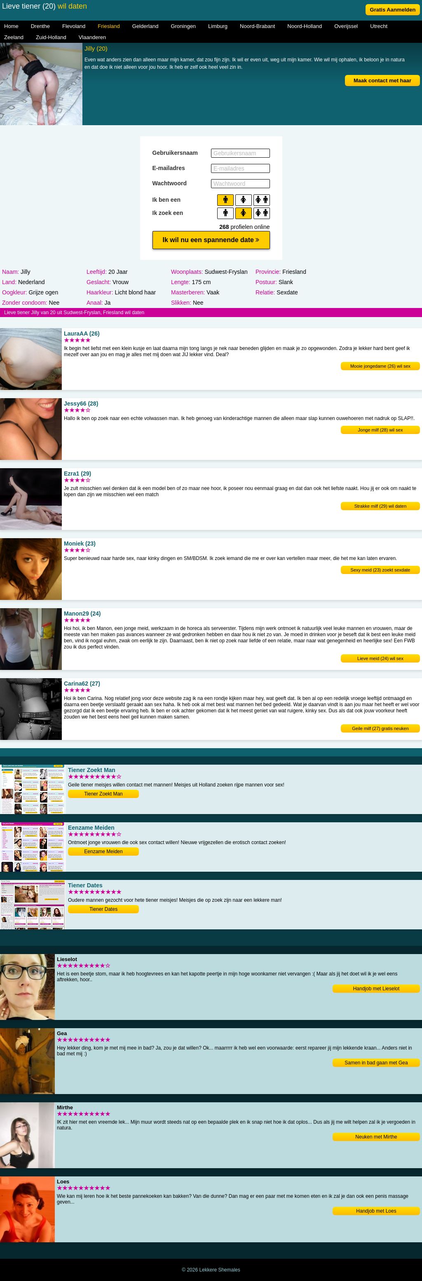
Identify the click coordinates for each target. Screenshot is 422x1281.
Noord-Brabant (257, 26)
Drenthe (40, 26)
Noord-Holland (304, 26)
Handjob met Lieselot (376, 989)
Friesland (109, 26)
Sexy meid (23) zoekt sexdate (380, 569)
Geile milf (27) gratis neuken (380, 728)
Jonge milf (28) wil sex (380, 429)
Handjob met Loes (376, 1211)
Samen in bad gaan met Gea (376, 1063)
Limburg (217, 26)
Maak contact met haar (382, 80)
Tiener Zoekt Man (103, 794)
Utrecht (378, 26)
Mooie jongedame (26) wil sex (380, 366)
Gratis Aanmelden (393, 10)
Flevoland (73, 26)
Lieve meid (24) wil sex (380, 658)
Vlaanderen (92, 37)
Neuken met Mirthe (376, 1137)
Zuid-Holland (51, 37)
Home (11, 26)
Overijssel (346, 26)
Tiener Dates (103, 909)
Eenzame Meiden (103, 851)
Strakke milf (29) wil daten (380, 506)
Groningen (183, 26)
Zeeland (13, 37)
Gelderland (145, 26)
